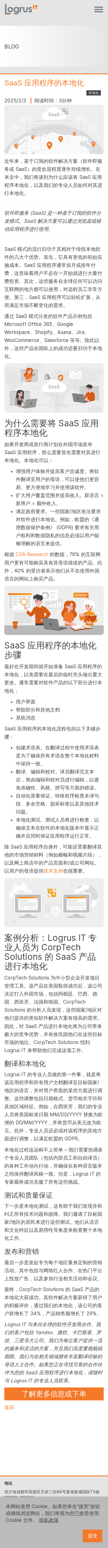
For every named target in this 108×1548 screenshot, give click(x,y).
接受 (92, 1536)
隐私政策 (49, 1520)
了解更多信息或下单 (54, 1393)
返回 (9, 1407)
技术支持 (53, 871)
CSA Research (32, 554)
